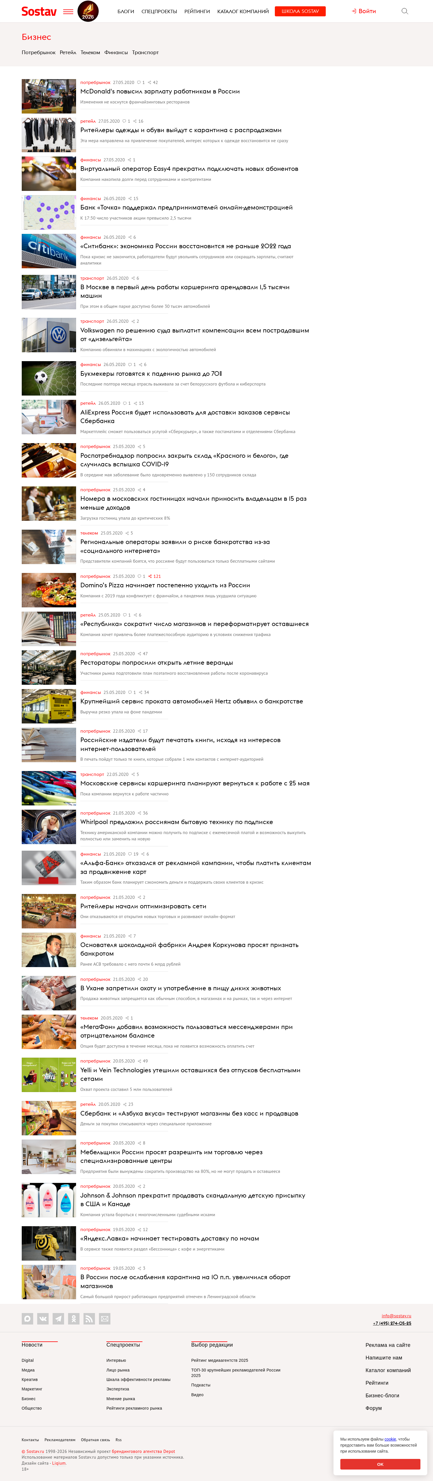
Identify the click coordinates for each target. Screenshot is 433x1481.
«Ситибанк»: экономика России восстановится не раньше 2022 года (185, 246)
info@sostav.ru (397, 1315)
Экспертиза (117, 1389)
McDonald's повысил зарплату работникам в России (160, 91)
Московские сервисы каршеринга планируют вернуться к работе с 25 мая (195, 783)
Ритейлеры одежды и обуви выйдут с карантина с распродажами (181, 130)
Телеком (90, 52)
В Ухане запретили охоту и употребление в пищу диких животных (180, 988)
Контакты (30, 1439)
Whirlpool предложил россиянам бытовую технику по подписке (176, 822)
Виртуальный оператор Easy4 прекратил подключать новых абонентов (189, 169)
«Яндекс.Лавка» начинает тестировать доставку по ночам (169, 1238)
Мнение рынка (120, 1398)
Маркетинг (32, 1389)
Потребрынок (38, 52)
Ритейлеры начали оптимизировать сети (143, 906)
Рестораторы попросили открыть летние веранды (156, 662)
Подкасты (200, 1385)
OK (380, 1464)
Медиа (28, 1370)
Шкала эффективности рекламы (138, 1379)
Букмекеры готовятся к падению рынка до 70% (151, 373)
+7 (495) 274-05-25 (392, 1323)
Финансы (116, 52)
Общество (32, 1408)
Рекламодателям (60, 1439)
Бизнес (36, 36)
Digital (28, 1360)
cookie (390, 1439)
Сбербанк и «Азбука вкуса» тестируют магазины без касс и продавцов (189, 1113)
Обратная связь (95, 1439)
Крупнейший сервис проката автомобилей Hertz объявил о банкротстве (191, 701)
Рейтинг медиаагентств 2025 (219, 1360)
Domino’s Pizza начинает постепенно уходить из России (165, 585)
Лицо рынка (118, 1370)
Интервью (116, 1360)
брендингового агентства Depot (143, 1451)
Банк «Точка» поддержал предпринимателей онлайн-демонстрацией (186, 207)
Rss (119, 1439)
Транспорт (145, 52)
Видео (197, 1394)
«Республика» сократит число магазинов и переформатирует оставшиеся (194, 624)
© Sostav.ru (33, 1451)
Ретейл (68, 52)
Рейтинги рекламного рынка (134, 1408)
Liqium (59, 1463)
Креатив (30, 1379)
